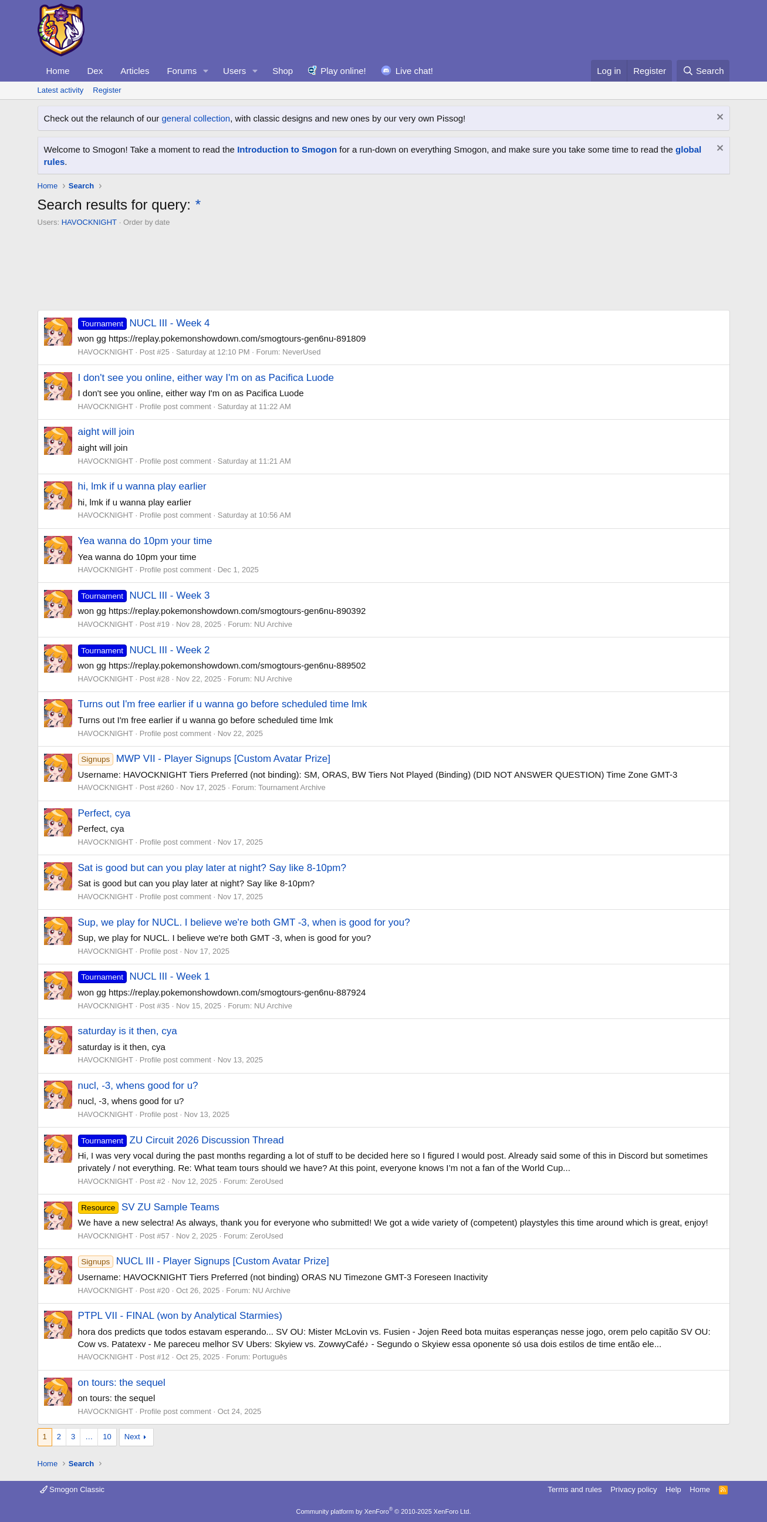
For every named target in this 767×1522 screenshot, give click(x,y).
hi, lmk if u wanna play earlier (142, 486)
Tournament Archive (292, 787)
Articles (134, 71)
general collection (195, 118)
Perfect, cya (104, 813)
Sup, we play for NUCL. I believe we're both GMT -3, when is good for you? (244, 922)
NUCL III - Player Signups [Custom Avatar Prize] (203, 1261)
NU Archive (273, 624)
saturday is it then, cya (127, 1031)
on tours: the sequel (121, 1382)
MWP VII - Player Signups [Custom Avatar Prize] (204, 758)
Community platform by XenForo (383, 1511)
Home (58, 71)
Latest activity (61, 90)
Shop (282, 71)
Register (107, 90)
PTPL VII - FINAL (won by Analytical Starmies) (180, 1315)
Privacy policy (633, 1489)
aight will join (106, 431)
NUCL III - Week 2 (144, 650)
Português (269, 1356)
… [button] (89, 1436)
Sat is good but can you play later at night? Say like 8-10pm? (212, 867)
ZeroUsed (266, 1181)
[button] (206, 71)
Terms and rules (575, 1489)
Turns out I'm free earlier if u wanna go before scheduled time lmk (222, 704)
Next (132, 1436)
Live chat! (414, 71)
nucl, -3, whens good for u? (138, 1085)
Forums (182, 71)
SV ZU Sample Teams (148, 1207)
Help (673, 1489)
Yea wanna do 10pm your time (145, 540)
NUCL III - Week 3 (144, 595)
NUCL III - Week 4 (144, 323)
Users (234, 71)
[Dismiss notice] (719, 118)
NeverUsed (301, 351)
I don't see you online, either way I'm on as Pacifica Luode (206, 377)
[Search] (703, 71)
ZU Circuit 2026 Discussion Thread (181, 1140)
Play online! (343, 71)
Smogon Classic (72, 1489)
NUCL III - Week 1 (144, 976)
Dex (95, 71)
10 (107, 1436)
